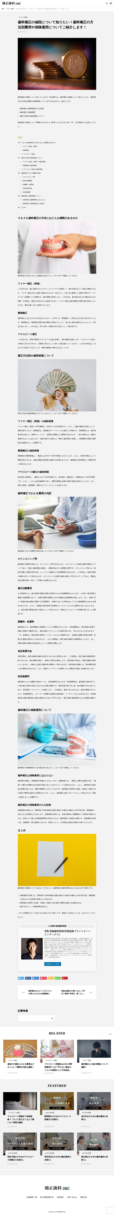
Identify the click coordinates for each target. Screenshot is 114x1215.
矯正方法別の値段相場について (32, 158)
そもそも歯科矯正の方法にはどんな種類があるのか (39, 142)
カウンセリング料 (29, 177)
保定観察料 (27, 192)
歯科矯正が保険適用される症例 (33, 203)
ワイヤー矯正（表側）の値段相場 (34, 161)
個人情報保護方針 (47, 1197)
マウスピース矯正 (29, 154)
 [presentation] (109, 1033)
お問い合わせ (72, 1197)
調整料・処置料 (28, 184)
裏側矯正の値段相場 (30, 165)
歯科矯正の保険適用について (31, 196)
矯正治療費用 (27, 181)
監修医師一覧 (32, 1197)
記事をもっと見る (52, 964)
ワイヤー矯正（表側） (30, 146)
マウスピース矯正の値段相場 (32, 169)
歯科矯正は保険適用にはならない (34, 200)
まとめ (24, 207)
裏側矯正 (26, 150)
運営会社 (83, 1197)
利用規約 (60, 1197)
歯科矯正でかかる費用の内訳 (31, 173)
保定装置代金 (27, 188)
